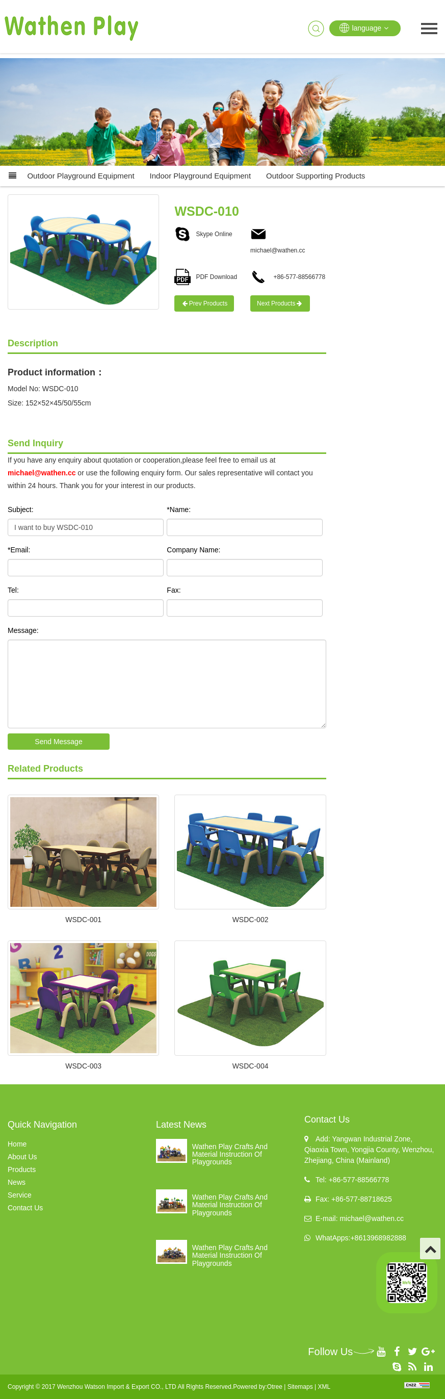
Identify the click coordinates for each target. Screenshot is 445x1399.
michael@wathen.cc (41, 473)
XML (324, 1386)
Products (22, 1169)
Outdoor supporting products (315, 175)
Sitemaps (300, 1386)
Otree (274, 1386)
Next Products (280, 303)
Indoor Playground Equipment (200, 175)
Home (17, 1144)
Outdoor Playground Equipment (80, 175)
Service (20, 1195)
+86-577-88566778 (287, 277)
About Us (22, 1157)
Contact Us (25, 1208)
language (364, 28)
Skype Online (203, 234)
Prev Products (204, 303)
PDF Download (205, 277)
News (16, 1182)
